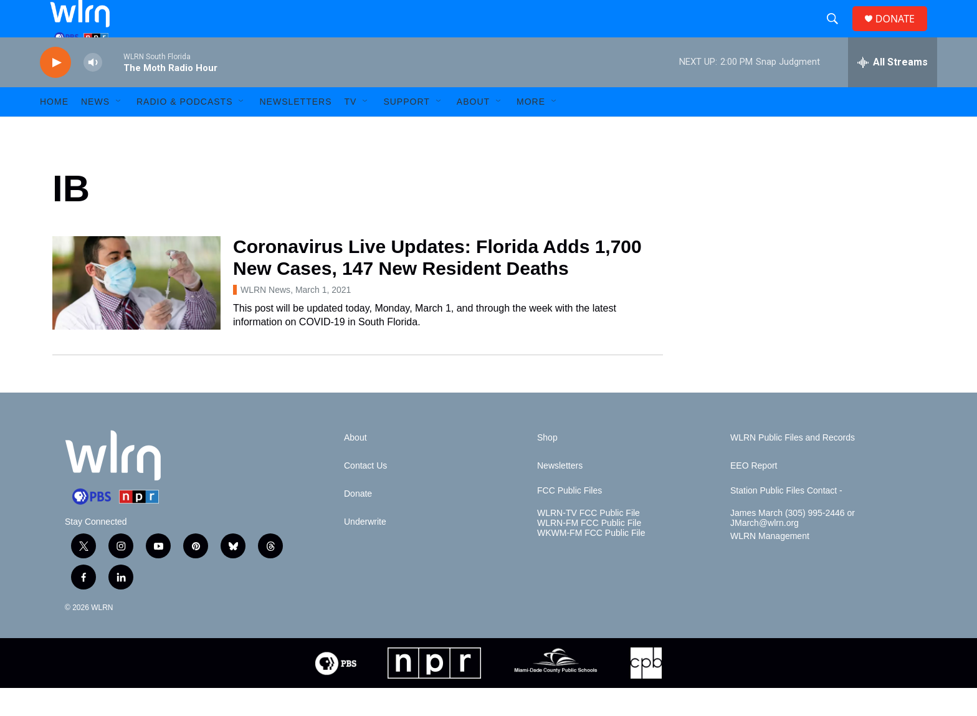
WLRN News (265, 318)
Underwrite (365, 550)
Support (406, 130)
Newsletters (295, 130)
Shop (547, 465)
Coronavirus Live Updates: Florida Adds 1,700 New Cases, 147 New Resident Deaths (437, 285)
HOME (54, 130)
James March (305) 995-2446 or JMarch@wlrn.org (792, 546)
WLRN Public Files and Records (792, 465)
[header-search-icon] (837, 33)
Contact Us (365, 494)
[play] (55, 91)
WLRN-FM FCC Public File (589, 551)
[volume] (92, 91)
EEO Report (753, 494)
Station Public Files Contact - (786, 518)
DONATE (902, 32)
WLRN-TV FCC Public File (588, 541)
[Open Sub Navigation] (119, 130)
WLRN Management (769, 564)
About (473, 130)
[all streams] (892, 90)
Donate (358, 522)
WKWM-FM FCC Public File (591, 561)
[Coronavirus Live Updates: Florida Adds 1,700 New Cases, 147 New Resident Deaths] (136, 311)
